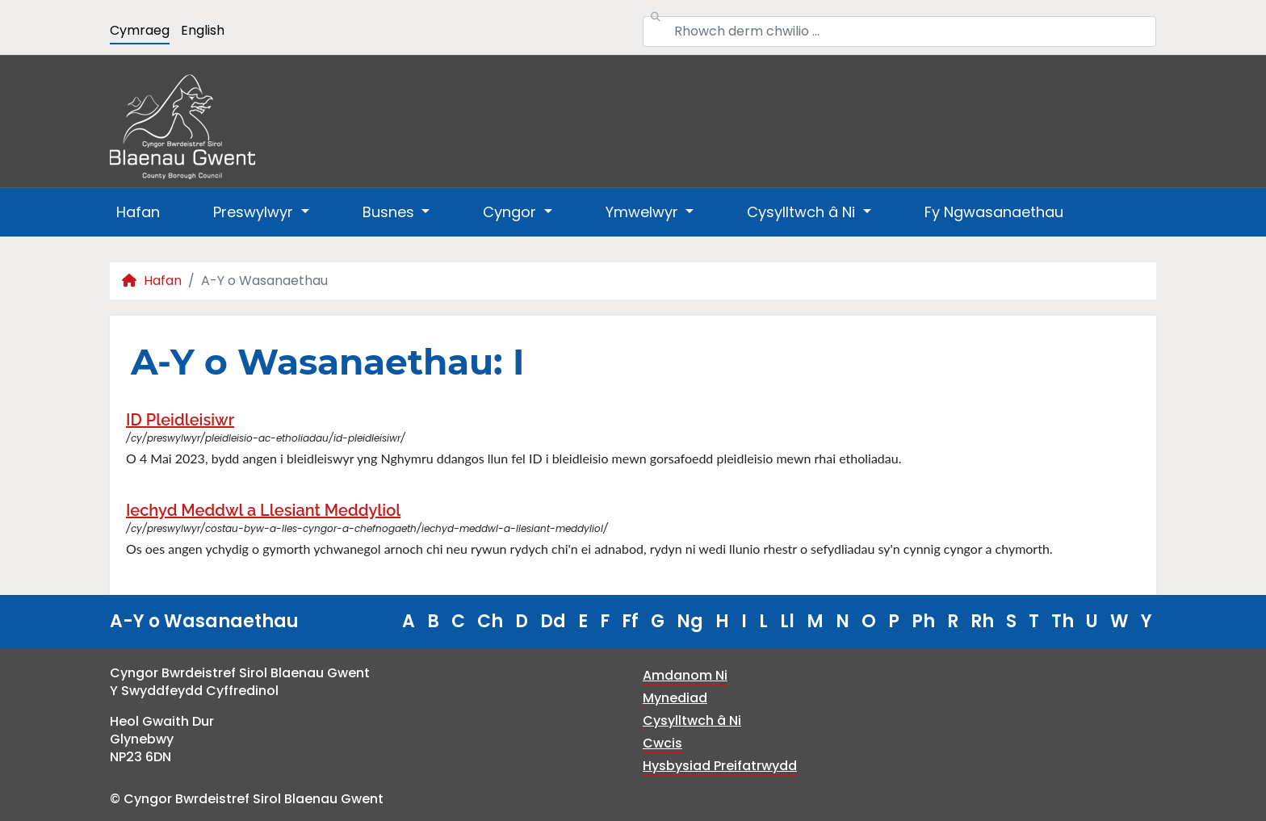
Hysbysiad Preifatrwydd (720, 765)
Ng (690, 621)
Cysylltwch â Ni (692, 720)
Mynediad (675, 698)
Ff (630, 621)
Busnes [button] (390, 212)
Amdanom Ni (685, 675)
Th (1062, 621)
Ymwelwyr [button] (644, 212)
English (202, 30)
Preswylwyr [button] (255, 212)
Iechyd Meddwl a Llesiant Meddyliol (263, 510)
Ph (923, 621)
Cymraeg (140, 30)
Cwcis (662, 743)
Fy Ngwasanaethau (993, 212)
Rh (982, 621)
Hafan (138, 212)
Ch (490, 621)
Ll (787, 621)
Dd (553, 621)
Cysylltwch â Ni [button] (803, 212)
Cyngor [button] (511, 212)
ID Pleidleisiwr (180, 419)
